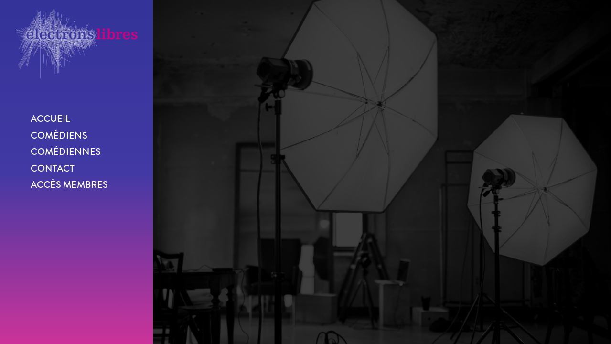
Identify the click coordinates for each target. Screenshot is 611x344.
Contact (53, 168)
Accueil (50, 119)
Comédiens (59, 135)
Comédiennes (66, 152)
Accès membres (69, 185)
